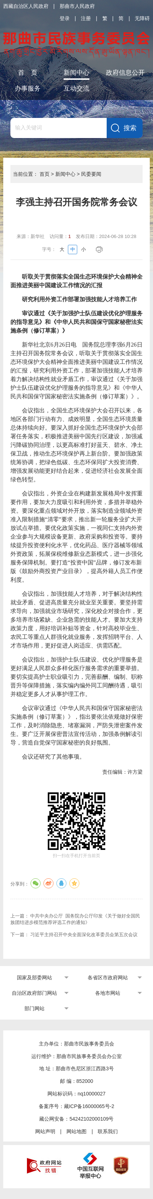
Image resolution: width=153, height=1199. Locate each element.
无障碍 (142, 18)
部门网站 (34, 1008)
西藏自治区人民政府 (25, 6)
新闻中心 (76, 72)
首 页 (27, 72)
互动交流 (76, 88)
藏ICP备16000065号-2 (89, 1106)
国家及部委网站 (34, 977)
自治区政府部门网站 (34, 993)
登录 (65, 18)
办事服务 (28, 88)
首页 (45, 174)
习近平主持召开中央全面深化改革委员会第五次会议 (84, 934)
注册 (86, 18)
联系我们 (108, 1131)
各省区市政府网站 (108, 977)
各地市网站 (107, 993)
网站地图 (76, 1131)
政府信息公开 (125, 72)
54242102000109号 (91, 1119)
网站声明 (45, 1131)
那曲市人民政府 (77, 6)
